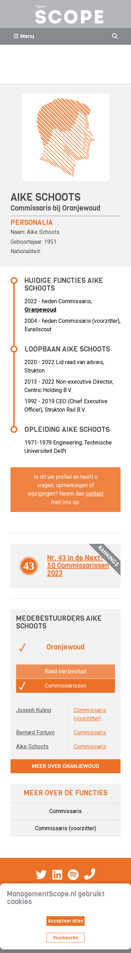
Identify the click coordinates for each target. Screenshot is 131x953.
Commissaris (90, 732)
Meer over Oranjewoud (65, 766)
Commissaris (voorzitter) (65, 828)
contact (94, 493)
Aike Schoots (32, 746)
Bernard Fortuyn (35, 732)
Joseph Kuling (33, 710)
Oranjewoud (81, 208)
